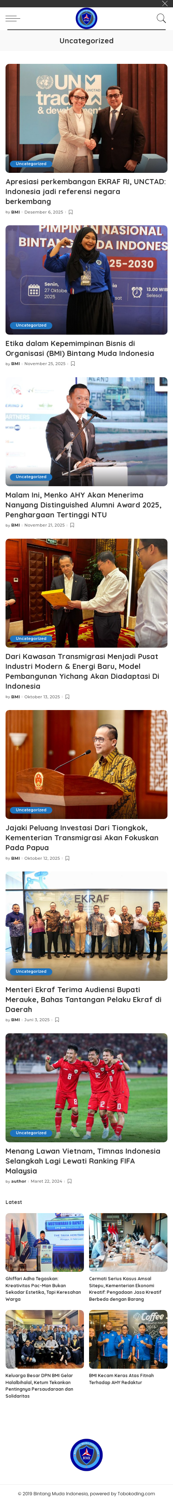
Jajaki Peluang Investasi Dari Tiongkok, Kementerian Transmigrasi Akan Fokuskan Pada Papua (82, 837)
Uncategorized (31, 163)
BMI (15, 212)
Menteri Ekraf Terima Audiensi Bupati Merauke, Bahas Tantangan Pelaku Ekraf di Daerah (84, 999)
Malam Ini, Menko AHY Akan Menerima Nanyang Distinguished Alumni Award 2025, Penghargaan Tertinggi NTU (84, 504)
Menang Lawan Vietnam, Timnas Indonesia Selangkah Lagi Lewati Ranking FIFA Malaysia (83, 1160)
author (19, 1181)
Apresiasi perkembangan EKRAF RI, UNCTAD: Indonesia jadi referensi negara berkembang (86, 191)
